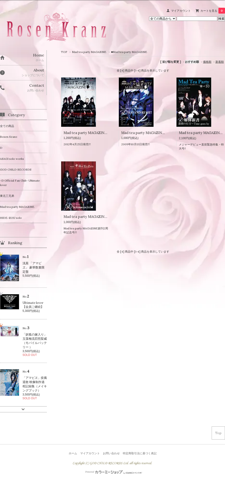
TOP (64, 52)
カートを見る (212, 10)
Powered (113, 471)
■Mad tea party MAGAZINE (129, 52)
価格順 (207, 61)
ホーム (73, 453)
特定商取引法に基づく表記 (140, 453)
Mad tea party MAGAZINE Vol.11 (147, 133)
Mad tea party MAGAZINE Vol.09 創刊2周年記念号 (106, 216)
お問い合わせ (111, 453)
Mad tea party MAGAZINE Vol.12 (90, 133)
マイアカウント (181, 10)
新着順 (219, 61)
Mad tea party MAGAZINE (89, 52)
